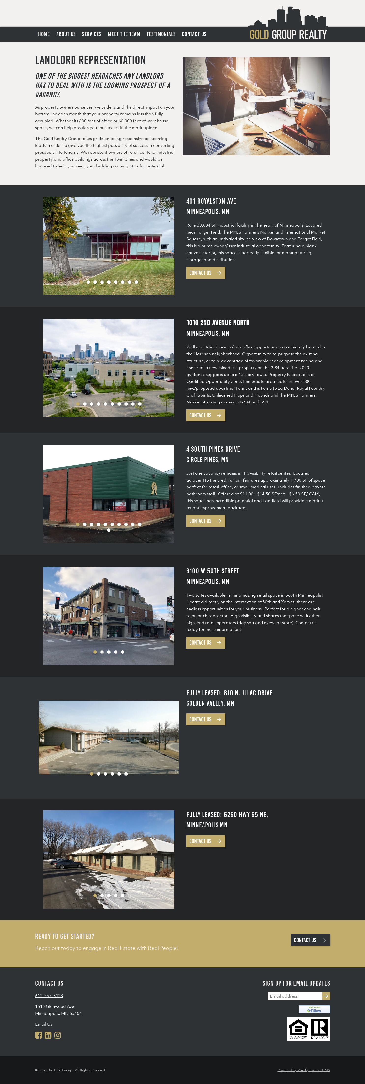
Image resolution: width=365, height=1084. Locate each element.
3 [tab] (95, 282)
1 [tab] (81, 282)
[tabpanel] (109, 246)
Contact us (310, 940)
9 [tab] (136, 282)
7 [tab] (122, 282)
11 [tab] (109, 530)
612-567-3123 (49, 995)
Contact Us (205, 273)
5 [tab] (109, 282)
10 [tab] (140, 404)
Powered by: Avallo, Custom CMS (304, 1070)
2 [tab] (88, 282)
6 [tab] (115, 282)
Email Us (43, 1024)
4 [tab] (102, 282)
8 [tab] (129, 282)
